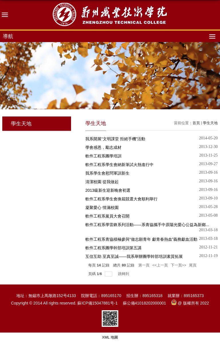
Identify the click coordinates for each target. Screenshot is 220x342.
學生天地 (210, 123)
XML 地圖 (110, 337)
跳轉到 (124, 274)
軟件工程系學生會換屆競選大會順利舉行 (121, 199)
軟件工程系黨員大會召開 (107, 216)
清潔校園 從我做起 (102, 181)
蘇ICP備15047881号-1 (97, 303)
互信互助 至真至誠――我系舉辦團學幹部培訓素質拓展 (134, 256)
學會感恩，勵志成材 (103, 147)
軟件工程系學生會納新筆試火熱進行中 (119, 164)
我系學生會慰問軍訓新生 (107, 173)
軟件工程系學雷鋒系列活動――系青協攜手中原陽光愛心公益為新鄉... (147, 224)
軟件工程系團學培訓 (103, 156)
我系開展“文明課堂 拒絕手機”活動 (115, 139)
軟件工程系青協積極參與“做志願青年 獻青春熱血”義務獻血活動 (141, 239)
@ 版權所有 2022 (190, 303)
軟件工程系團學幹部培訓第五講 (113, 248)
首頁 (196, 123)
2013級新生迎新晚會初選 (107, 190)
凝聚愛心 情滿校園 (102, 207)
